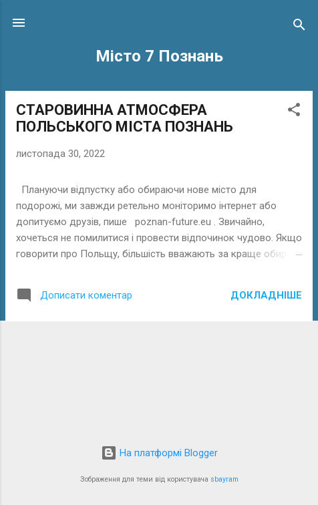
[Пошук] (299, 27)
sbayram (224, 479)
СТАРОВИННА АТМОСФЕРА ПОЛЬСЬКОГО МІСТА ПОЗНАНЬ (124, 118)
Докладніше (266, 295)
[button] (294, 112)
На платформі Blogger (159, 453)
